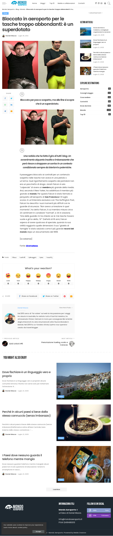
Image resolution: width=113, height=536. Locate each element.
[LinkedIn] (11, 104)
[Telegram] (5, 111)
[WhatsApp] (5, 104)
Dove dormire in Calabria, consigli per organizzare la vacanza (101, 30)
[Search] (109, 3)
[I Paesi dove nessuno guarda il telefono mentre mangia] (85, 70)
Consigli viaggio (86, 93)
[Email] (11, 111)
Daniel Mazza (11, 35)
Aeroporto (84, 88)
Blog (17, 9)
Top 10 (82, 114)
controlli (22, 257)
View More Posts (65, 308)
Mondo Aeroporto (8, 9)
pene (41, 257)
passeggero (32, 257)
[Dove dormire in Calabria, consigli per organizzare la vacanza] (85, 31)
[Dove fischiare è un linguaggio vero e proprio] (85, 44)
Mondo (22, 9)
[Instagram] (98, 3)
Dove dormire (85, 105)
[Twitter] (11, 98)
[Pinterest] (64, 296)
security (49, 257)
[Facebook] (96, 3)
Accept (26, 531)
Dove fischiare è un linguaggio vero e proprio (100, 42)
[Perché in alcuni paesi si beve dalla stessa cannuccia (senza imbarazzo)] (85, 57)
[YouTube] (101, 3)
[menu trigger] (5, 3)
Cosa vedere (85, 97)
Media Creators (80, 533)
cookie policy (9, 527)
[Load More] (56, 490)
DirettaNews (32, 245)
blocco (14, 257)
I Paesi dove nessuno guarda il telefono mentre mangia (100, 69)
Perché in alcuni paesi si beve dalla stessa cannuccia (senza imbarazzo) (101, 55)
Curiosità (84, 101)
